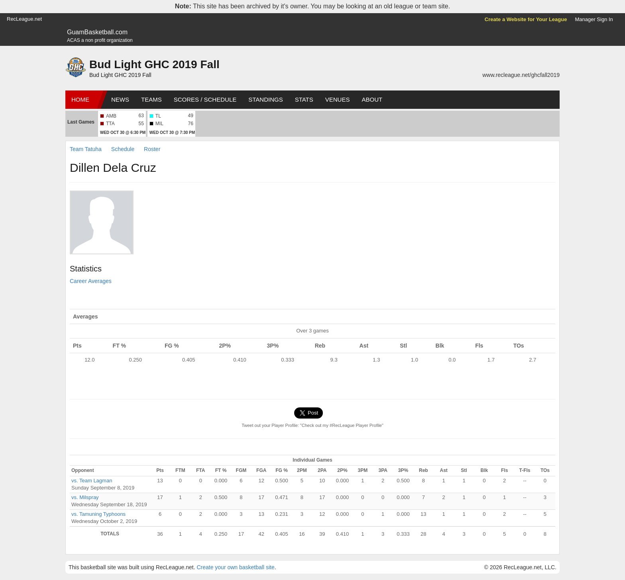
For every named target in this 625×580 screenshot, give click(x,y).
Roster (152, 149)
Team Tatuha (86, 149)
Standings (265, 99)
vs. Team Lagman (91, 481)
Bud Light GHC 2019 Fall (154, 64)
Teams (151, 99)
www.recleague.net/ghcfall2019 (521, 75)
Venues (337, 99)
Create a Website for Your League (526, 19)
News (120, 99)
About (372, 99)
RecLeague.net (24, 19)
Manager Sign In (594, 19)
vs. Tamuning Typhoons (98, 514)
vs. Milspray (85, 497)
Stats (304, 99)
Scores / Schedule (205, 99)
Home (80, 99)
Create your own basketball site (235, 567)
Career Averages (91, 281)
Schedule (122, 149)
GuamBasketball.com (97, 32)
